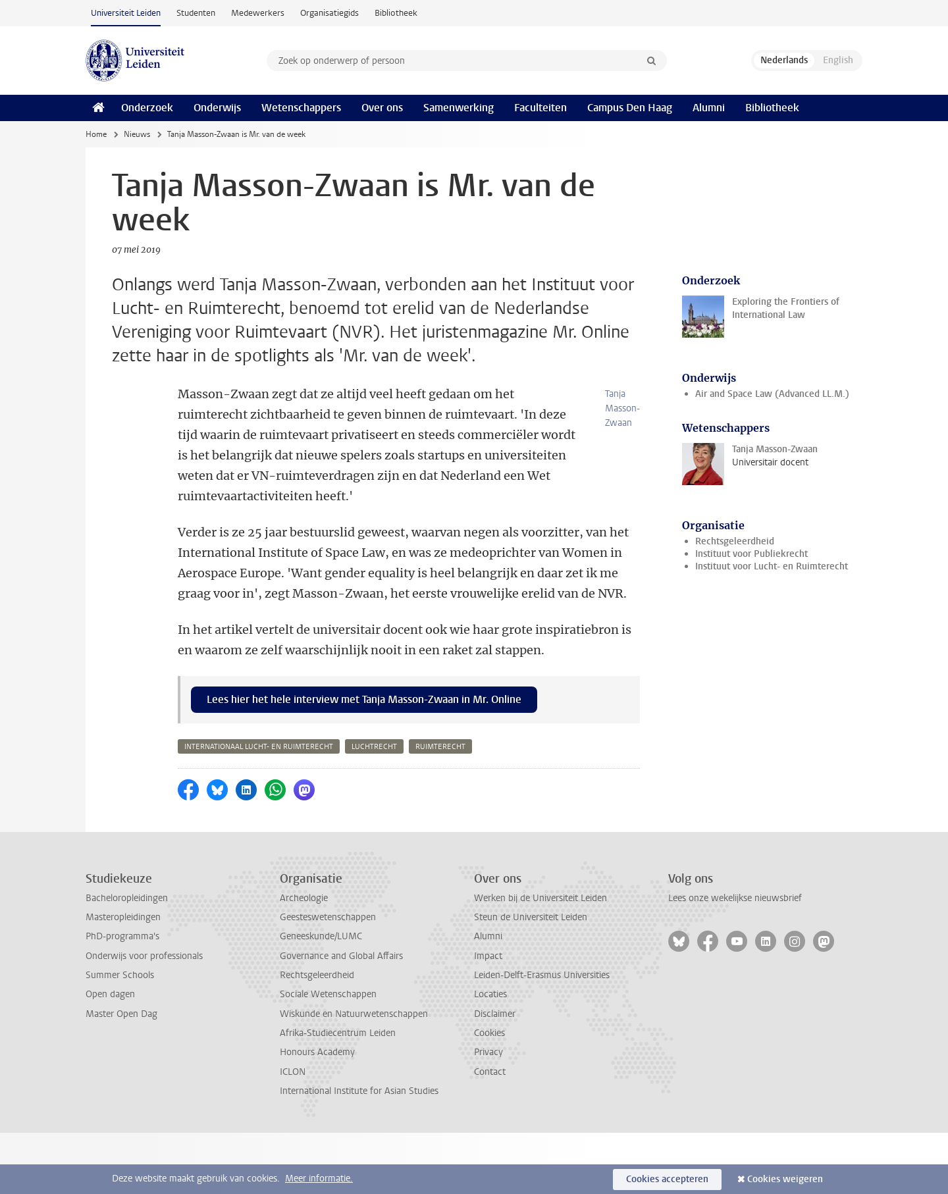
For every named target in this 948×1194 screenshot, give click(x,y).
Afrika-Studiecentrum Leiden (338, 1094)
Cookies (489, 1094)
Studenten (195, 12)
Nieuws (137, 134)
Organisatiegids (329, 12)
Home (96, 134)
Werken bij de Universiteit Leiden (540, 959)
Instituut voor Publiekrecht (751, 554)
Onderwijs (217, 108)
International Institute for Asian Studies (359, 1152)
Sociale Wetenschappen (328, 1055)
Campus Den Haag (629, 108)
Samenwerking (458, 108)
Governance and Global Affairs (341, 1017)
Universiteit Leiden (126, 12)
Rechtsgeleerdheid (734, 541)
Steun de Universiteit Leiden (530, 978)
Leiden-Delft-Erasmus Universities (542, 1036)
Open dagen (110, 1055)
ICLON (292, 1133)
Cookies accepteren (667, 1179)
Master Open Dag (121, 1075)
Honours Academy (317, 1113)
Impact (488, 1017)
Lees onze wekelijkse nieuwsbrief (735, 959)
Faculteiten (540, 108)
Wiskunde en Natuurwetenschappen (354, 1075)
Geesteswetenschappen (328, 978)
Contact (490, 1133)
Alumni (709, 108)
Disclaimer (494, 1075)
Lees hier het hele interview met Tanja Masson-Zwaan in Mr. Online (364, 760)
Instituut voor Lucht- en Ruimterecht (771, 566)
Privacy (488, 1113)
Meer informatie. (319, 1178)
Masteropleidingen (123, 978)
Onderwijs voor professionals (144, 1017)
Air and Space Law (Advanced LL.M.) (772, 394)
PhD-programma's (122, 997)
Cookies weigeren (785, 1179)
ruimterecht (440, 808)
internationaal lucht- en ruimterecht (258, 808)
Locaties (490, 1055)
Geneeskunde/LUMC (321, 997)
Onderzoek (147, 108)
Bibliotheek (396, 12)
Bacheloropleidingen (127, 959)
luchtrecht (374, 808)
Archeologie (304, 959)
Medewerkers (257, 12)
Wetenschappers (301, 108)
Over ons (382, 108)
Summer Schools (120, 1036)
